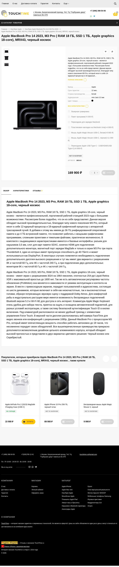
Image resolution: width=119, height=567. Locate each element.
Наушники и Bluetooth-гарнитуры (73, 506)
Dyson (90, 486)
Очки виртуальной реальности (99, 490)
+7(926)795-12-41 (27, 454)
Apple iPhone (66, 486)
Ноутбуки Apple (16, 29)
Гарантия (44, 3)
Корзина (35, 486)
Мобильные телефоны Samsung (99, 496)
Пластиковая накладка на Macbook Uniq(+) (90, 127)
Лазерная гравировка (78, 111)
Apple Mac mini (67, 490)
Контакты (56, 3)
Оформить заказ (38, 493)
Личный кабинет (37, 490)
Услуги (90, 506)
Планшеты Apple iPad (69, 499)
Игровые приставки (95, 499)
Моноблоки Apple (68, 496)
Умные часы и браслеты (70, 503)
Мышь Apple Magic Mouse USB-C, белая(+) (90, 133)
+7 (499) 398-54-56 (98, 11)
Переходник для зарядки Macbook (84, 122)
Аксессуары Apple (68, 509)
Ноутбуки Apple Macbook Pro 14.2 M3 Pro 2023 (41, 29)
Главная (5, 3)
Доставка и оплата (29, 3)
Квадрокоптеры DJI (95, 503)
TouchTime (5, 523)
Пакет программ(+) (80, 117)
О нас (14, 3)
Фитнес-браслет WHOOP (97, 493)
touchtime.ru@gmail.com (88, 454)
